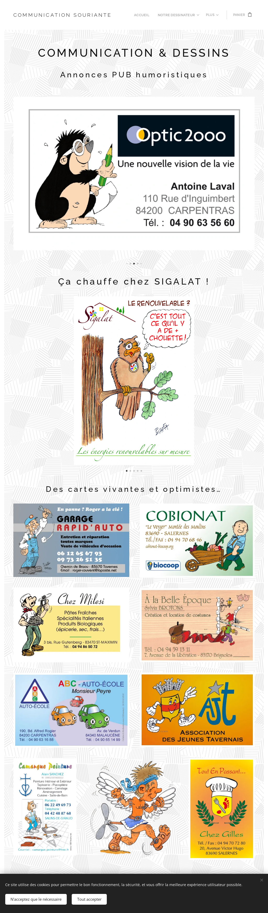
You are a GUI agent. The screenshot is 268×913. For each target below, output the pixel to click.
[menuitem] (145, 14)
